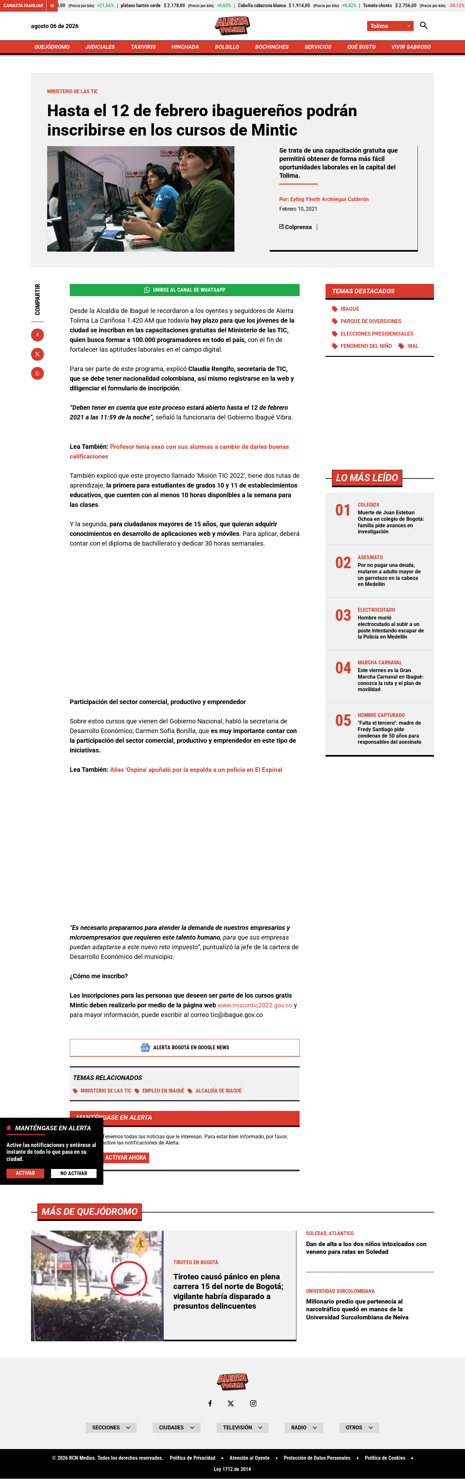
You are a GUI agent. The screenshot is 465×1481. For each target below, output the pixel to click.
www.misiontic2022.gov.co (256, 1006)
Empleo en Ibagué (160, 1092)
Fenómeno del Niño (366, 348)
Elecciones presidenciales (377, 335)
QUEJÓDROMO (53, 47)
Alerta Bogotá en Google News (185, 1049)
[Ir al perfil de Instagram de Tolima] (253, 1405)
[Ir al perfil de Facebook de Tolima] (210, 1405)
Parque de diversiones (371, 322)
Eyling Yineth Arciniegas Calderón (329, 200)
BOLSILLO (226, 47)
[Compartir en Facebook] (37, 335)
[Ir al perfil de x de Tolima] (231, 1405)
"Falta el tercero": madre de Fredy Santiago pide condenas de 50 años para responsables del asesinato (389, 732)
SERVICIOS (316, 47)
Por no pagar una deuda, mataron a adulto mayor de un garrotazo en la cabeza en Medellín (389, 576)
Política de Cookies (385, 1460)
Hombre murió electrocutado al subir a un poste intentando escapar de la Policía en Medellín (391, 628)
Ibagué (350, 310)
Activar (25, 1173)
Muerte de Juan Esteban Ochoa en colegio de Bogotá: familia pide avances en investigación (391, 523)
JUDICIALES (101, 47)
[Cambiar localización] (390, 26)
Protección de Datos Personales (317, 1460)
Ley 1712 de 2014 (232, 1472)
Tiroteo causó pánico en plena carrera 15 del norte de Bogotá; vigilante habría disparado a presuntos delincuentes (229, 1293)
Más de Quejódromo (91, 1213)
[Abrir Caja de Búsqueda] (424, 26)
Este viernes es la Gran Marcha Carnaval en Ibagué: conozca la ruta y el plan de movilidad (391, 680)
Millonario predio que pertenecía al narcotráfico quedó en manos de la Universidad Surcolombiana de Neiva (358, 1311)
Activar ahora (127, 1159)
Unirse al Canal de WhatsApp (184, 291)
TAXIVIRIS (144, 47)
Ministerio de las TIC (102, 1092)
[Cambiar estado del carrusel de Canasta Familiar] (52, 6)
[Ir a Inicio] (233, 26)
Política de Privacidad (192, 1460)
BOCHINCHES (270, 47)
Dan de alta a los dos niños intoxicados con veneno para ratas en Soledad (367, 1249)
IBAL (413, 348)
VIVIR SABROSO (410, 47)
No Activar (73, 1173)
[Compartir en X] (37, 354)
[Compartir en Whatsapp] (37, 374)
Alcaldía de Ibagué (215, 1092)
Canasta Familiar (23, 5)
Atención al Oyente (250, 1460)
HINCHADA (186, 47)
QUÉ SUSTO (360, 47)
